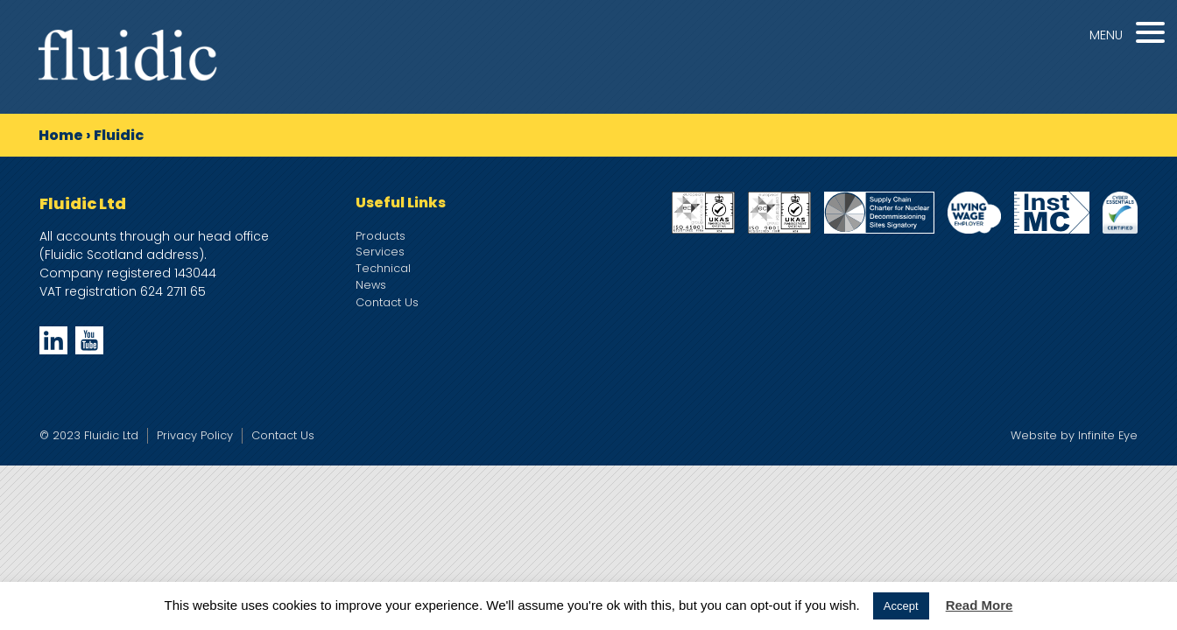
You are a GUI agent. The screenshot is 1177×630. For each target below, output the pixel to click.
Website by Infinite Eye (1074, 435)
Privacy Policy (195, 435)
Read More (979, 605)
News (371, 284)
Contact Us (387, 302)
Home (61, 135)
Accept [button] (901, 605)
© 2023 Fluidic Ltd (88, 435)
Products (380, 235)
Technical (383, 268)
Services (380, 251)
